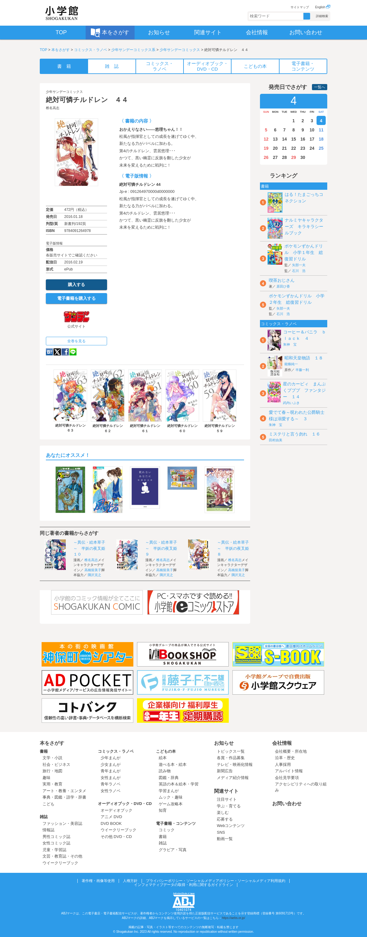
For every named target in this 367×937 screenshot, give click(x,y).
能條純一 (291, 364)
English (322, 7)
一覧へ (319, 87)
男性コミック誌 (56, 836)
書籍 (44, 751)
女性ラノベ (110, 790)
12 (266, 139)
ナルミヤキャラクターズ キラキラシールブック (304, 226)
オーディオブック (116, 810)
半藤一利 (302, 370)
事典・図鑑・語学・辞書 (64, 797)
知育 (163, 810)
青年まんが (110, 771)
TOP (43, 50)
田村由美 (275, 440)
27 (275, 157)
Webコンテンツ (231, 825)
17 (312, 139)
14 (284, 139)
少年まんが (110, 757)
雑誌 (44, 816)
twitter (57, 351)
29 (293, 157)
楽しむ (223, 812)
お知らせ (224, 743)
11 (321, 129)
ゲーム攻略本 (171, 804)
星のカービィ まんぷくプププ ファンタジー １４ (304, 390)
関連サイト (226, 791)
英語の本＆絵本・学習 (178, 784)
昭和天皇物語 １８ (303, 357)
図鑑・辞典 (169, 777)
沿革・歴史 (285, 757)
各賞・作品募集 (231, 757)
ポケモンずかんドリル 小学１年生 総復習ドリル (303, 252)
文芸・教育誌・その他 (62, 856)
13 (275, 139)
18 (321, 139)
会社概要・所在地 (291, 751)
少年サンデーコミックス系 (133, 50)
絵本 (163, 757)
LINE (72, 351)
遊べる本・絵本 (173, 764)
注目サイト (227, 799)
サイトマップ (300, 7)
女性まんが (110, 777)
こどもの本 (166, 751)
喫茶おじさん (282, 280)
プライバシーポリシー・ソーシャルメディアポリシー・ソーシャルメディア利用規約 (215, 881)
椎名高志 (52, 108)
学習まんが (171, 790)
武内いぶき (291, 403)
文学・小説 (52, 757)
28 (284, 157)
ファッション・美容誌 (62, 823)
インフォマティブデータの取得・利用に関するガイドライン (183, 885)
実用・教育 (52, 784)
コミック (167, 830)
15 (293, 139)
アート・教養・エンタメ (64, 790)
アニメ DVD (111, 816)
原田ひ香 (283, 286)
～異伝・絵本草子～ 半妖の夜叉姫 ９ (163, 548)
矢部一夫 (299, 265)
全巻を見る (76, 341)
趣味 (46, 777)
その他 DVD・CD (116, 836)
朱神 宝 (290, 344)
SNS (221, 832)
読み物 (165, 771)
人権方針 (130, 881)
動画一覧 (225, 838)
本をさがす (60, 50)
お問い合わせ (287, 803)
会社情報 (282, 743)
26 (266, 157)
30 (302, 157)
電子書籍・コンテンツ (176, 823)
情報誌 (48, 830)
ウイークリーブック (60, 863)
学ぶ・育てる (229, 806)
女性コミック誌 (56, 843)
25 (321, 148)
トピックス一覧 (231, 751)
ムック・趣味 (171, 797)
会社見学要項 (287, 777)
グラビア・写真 (173, 849)
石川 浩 (299, 271)
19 (266, 148)
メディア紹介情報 (233, 777)
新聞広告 (225, 771)
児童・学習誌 (54, 849)
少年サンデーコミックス (180, 50)
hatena (49, 351)
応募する (225, 819)
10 (312, 129)
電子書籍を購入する (76, 298)
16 (302, 139)
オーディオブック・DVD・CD (125, 803)
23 (302, 148)
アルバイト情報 (289, 771)
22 (293, 148)
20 (275, 148)
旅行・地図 (52, 771)
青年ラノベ (110, 784)
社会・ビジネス (56, 764)
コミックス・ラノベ (90, 50)
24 (312, 148)
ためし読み (76, 196)
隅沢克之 (94, 575)
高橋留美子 (92, 570)
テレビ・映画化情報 (235, 764)
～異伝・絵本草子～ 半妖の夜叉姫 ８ (235, 548)
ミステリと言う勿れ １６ (294, 434)
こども (48, 804)
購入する (76, 284)
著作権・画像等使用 (98, 881)
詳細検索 (322, 16)
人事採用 (283, 764)
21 (284, 148)
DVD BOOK (111, 823)
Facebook (65, 351)
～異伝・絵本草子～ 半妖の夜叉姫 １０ (91, 548)
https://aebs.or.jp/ (233, 918)
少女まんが (110, 764)
